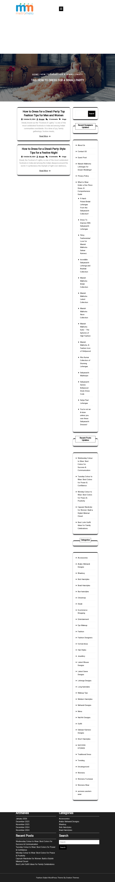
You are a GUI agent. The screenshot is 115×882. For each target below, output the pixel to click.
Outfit (83, 692)
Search (87, 113)
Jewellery (84, 669)
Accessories (84, 636)
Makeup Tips (84, 681)
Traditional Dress (85, 702)
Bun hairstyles (84, 647)
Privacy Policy (84, 249)
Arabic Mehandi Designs (85, 639)
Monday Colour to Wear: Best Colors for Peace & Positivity (85, 494)
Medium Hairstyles (85, 683)
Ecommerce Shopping (84, 655)
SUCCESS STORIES (84, 700)
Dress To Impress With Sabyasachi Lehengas (85, 265)
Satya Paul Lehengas (85, 325)
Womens (84, 708)
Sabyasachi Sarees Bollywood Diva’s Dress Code (85, 320)
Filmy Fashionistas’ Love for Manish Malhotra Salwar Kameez (85, 272)
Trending (84, 704)
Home (35, 74)
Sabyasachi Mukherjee (85, 316)
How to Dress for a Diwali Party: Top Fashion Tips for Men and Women (44, 120)
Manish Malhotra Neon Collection (85, 295)
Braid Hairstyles (85, 645)
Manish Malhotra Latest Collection (85, 290)
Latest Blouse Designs (84, 672)
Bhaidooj (84, 641)
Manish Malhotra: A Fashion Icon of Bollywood (85, 306)
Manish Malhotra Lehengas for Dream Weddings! (85, 246)
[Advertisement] (57, 36)
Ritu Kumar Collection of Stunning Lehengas (85, 311)
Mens (83, 688)
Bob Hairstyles (85, 643)
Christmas (84, 649)
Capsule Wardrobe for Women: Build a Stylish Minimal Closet (85, 500)
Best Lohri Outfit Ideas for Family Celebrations (85, 504)
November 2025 (22, 773)
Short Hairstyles (85, 697)
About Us (84, 238)
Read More (43, 128)
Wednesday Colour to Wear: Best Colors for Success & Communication (85, 483)
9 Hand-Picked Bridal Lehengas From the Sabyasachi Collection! (85, 259)
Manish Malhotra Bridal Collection (85, 285)
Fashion (84, 661)
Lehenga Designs (85, 677)
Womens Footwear (85, 710)
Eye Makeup (84, 659)
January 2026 (21, 767)
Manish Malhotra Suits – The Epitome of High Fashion (85, 300)
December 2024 (22, 775)
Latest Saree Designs (84, 675)
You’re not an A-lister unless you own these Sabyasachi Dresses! (85, 330)
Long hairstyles (85, 679)
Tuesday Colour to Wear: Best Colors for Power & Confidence (85, 489)
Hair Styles (84, 667)
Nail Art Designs (85, 690)
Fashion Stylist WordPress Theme (57, 877)
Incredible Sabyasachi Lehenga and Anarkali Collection (85, 279)
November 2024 (22, 778)
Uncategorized (85, 706)
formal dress (84, 665)
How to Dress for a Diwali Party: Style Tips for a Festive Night (43, 157)
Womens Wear (85, 712)
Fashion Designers (85, 663)
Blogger (43, 122)
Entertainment (84, 657)
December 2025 (22, 770)
